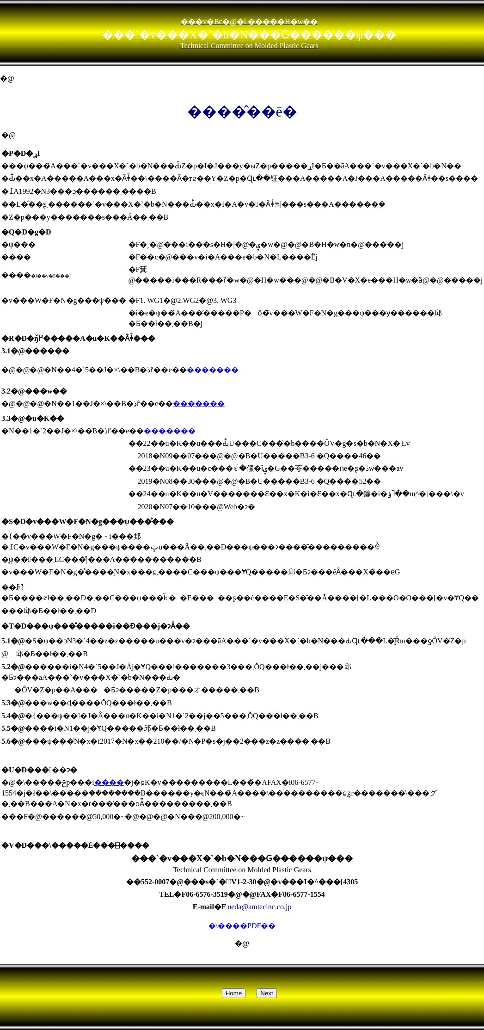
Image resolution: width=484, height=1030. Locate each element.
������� (213, 370)
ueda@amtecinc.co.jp (259, 907)
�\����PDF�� (242, 926)
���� (109, 782)
